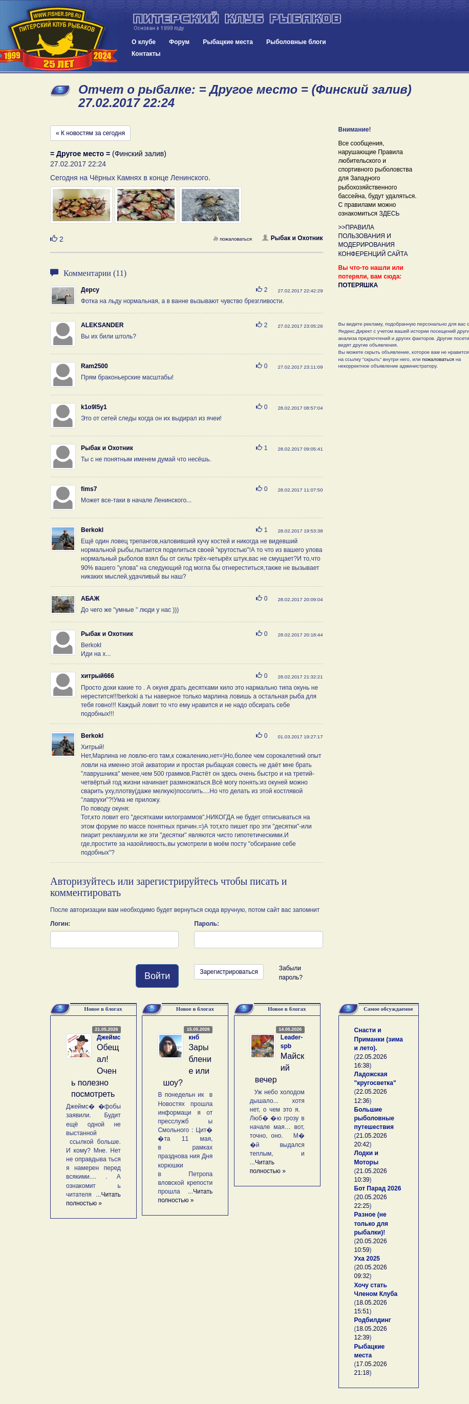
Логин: (60, 923)
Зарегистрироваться (229, 971)
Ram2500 (94, 366)
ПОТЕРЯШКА (358, 285)
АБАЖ (90, 598)
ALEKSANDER (102, 325)
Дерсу (90, 289)
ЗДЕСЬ (389, 213)
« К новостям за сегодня (90, 133)
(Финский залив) (108, 154)
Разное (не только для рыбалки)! (371, 1223)
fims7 (89, 489)
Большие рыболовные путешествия (374, 1118)
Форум (179, 42)
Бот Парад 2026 (377, 1188)
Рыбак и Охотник (292, 238)
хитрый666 (97, 675)
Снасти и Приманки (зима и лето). (378, 1039)
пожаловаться (232, 239)
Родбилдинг (372, 1320)
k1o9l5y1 (94, 407)
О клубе (144, 42)
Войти (157, 976)
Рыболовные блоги (296, 42)
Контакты (146, 53)
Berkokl (92, 530)
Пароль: (206, 923)
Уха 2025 (367, 1258)
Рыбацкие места (228, 42)
